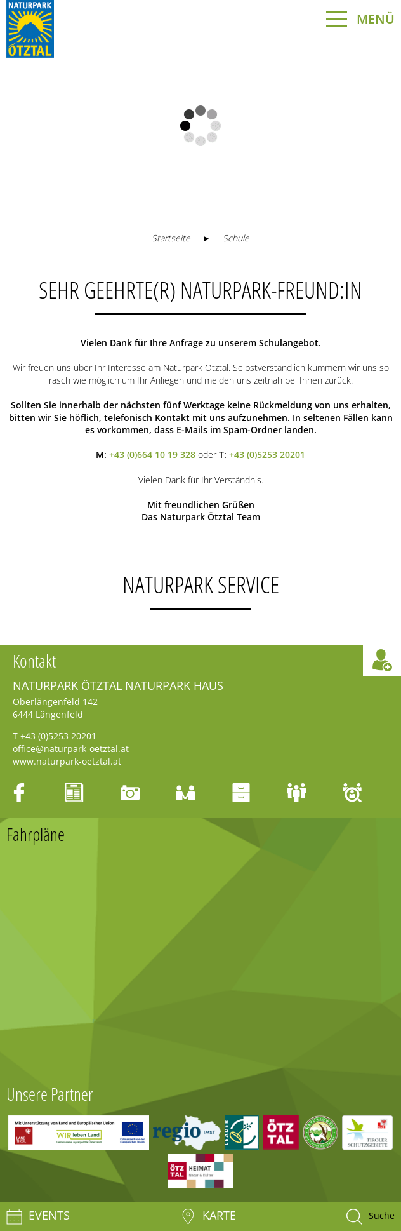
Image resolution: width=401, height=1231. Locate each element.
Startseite (171, 238)
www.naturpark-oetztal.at (67, 761)
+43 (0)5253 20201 (267, 454)
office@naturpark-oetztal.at (71, 749)
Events (38, 1217)
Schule (236, 238)
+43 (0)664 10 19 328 (152, 454)
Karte (208, 1217)
